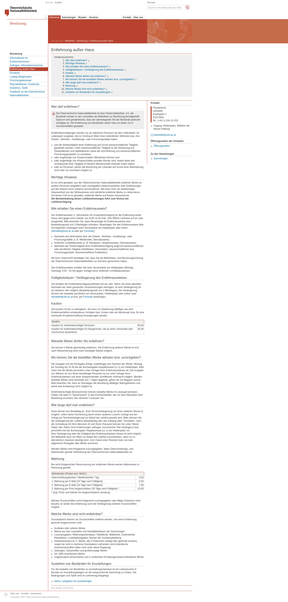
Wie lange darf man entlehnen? (82, 82)
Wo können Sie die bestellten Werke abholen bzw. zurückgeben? (99, 79)
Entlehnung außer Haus (22, 69)
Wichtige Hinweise (75, 63)
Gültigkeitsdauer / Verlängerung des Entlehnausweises (94, 69)
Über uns (138, 17)
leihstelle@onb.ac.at (63, 231)
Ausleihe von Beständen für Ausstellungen (87, 92)
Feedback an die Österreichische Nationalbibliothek (27, 93)
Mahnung (70, 85)
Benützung (18, 23)
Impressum (35, 593)
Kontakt (127, 17)
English (58, 2)
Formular (89, 231)
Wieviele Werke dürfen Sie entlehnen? (85, 76)
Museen (82, 17)
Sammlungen (69, 17)
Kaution (69, 73)
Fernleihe (15, 73)
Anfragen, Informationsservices (26, 65)
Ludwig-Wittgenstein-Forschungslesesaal (21, 78)
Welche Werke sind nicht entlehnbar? (85, 89)
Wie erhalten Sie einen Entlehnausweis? (86, 66)
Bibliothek (54, 17)
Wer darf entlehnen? (76, 60)
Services (93, 17)
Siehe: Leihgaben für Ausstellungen (73, 581)
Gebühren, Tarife (19, 88)
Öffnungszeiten (162, 146)
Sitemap (151, 2)
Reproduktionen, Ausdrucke (24, 84)
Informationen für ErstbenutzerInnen (19, 60)
